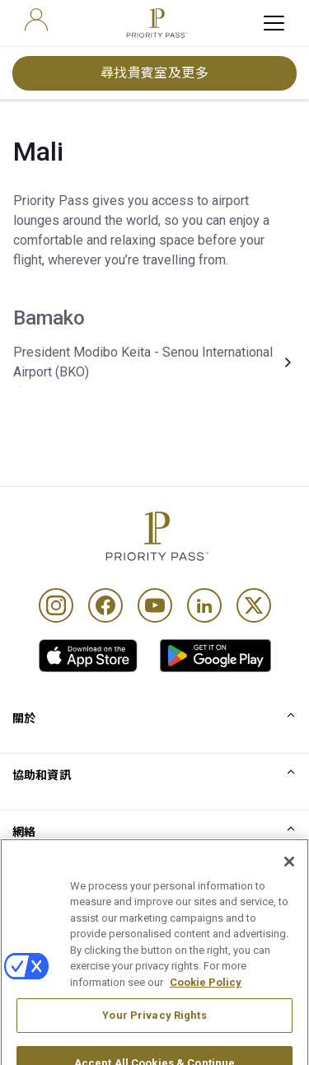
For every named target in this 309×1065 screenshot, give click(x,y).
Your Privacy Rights (154, 1034)
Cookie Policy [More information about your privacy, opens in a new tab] (205, 1000)
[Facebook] (105, 605)
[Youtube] (155, 605)
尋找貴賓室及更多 (155, 73)
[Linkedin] (204, 605)
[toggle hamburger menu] (274, 23)
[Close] (289, 880)
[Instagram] (56, 605)
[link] (88, 655)
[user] (36, 19)
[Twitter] (253, 605)
